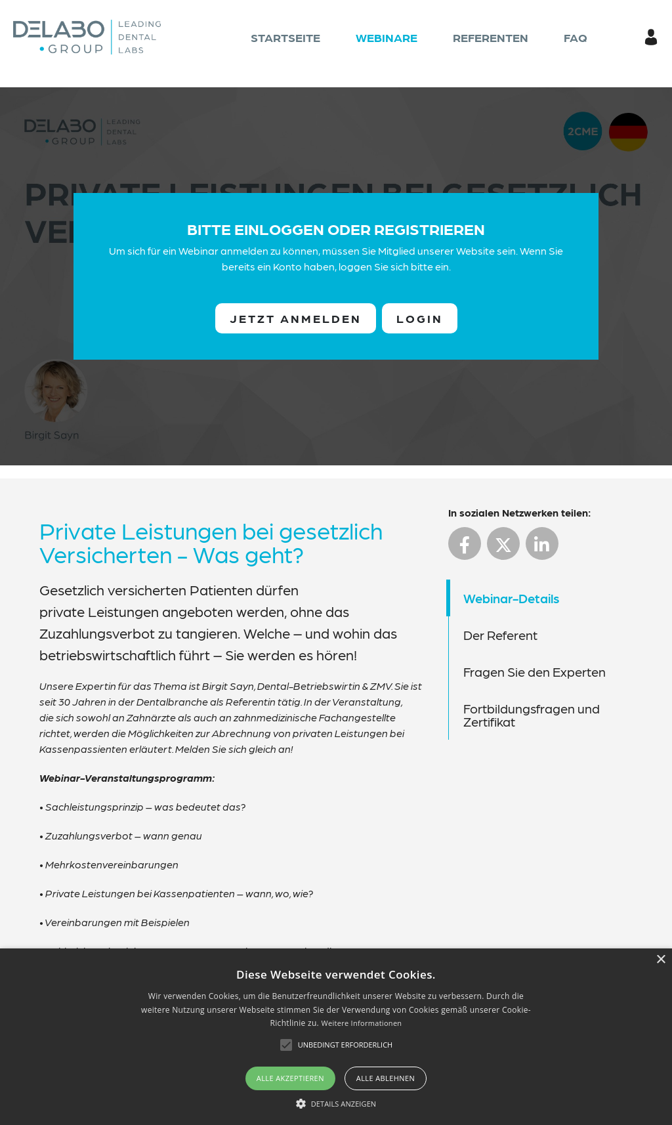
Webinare (386, 37)
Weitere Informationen (361, 1023)
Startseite (285, 37)
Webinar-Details (511, 598)
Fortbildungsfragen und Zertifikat (531, 714)
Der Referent (500, 635)
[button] (336, 1103)
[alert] (336, 1036)
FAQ (575, 37)
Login (419, 318)
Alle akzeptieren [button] (290, 1078)
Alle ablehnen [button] (385, 1078)
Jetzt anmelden (296, 318)
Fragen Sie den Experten (534, 671)
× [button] (660, 960)
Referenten (490, 37)
